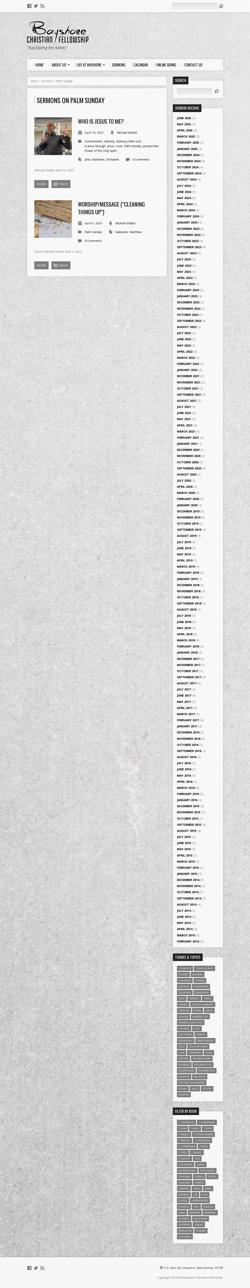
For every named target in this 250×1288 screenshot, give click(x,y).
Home (34, 81)
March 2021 (186, 431)
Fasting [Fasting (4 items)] (183, 1004)
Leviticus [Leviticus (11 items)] (184, 1206)
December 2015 (188, 806)
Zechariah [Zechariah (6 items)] (185, 1236)
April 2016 (184, 782)
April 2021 (184, 425)
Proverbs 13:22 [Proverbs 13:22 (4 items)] (203, 1064)
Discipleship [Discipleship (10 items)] (201, 986)
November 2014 (188, 886)
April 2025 (184, 130)
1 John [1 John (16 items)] (182, 1128)
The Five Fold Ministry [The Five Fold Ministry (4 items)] (192, 1082)
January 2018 (187, 652)
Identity (109, 141)
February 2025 (188, 142)
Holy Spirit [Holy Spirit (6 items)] (185, 1034)
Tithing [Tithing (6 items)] (183, 1088)
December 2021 (188, 376)
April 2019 (184, 560)
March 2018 (186, 640)
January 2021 (187, 444)
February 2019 (188, 573)
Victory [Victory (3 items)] (207, 1088)
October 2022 (187, 315)
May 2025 (184, 124)
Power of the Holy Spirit (100, 151)
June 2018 (184, 622)
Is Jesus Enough (95, 146)
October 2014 (187, 892)
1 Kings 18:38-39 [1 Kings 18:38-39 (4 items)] (204, 968)
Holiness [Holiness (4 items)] (184, 1028)
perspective (151, 146)
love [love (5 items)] (181, 1052)
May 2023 (184, 272)
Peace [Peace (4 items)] (209, 1052)
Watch (61, 184)
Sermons (47, 81)
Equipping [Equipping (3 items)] (185, 992)
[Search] (194, 6)
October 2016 (187, 745)
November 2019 (188, 517)
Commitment (93, 141)
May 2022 (184, 345)
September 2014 (189, 898)
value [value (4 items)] (194, 1088)
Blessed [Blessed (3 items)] (183, 974)
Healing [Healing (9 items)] (183, 1016)
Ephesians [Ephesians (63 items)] (184, 1176)
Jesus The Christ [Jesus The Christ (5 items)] (198, 1046)
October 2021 (187, 388)
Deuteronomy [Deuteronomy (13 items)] (187, 1170)
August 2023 (186, 253)
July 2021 (184, 407)
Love (119, 146)
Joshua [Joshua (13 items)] (183, 1200)
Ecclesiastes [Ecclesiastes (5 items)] (207, 1170)
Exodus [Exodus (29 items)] (199, 1176)
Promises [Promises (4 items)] (184, 1064)
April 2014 (184, 929)
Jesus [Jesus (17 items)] (182, 1046)
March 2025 (186, 136)
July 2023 (184, 259)
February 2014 (188, 941)
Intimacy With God (128, 141)
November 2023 (188, 235)
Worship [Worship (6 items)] (184, 1094)
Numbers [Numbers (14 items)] (184, 1218)
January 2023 (187, 296)
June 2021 (184, 413)
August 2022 (186, 327)
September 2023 (189, 247)
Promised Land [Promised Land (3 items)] (202, 1058)
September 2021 (189, 394)
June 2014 (184, 917)
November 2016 (188, 739)
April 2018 (184, 634)
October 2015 (187, 818)
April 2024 (184, 204)
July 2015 (184, 837)
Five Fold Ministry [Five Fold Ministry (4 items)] (202, 1004)
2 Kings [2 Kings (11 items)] (204, 1146)
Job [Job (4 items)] (195, 1194)
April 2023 (184, 278)
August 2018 (186, 609)
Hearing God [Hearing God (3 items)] (200, 1016)
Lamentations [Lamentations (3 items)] (200, 1200)
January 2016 (187, 800)
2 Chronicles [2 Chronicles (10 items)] (202, 1140)
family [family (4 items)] (208, 998)
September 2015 (189, 825)
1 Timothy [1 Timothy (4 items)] (184, 1140)
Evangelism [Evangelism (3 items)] (202, 992)
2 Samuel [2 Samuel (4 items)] (196, 1152)
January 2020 (187, 505)
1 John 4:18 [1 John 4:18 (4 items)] (185, 968)
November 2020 (188, 456)
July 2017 (184, 689)
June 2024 (184, 192)
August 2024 (186, 179)
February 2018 (188, 646)
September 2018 (189, 603)
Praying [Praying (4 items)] (183, 1058)
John (87, 159)
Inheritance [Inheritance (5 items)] (186, 1040)
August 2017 (186, 683)
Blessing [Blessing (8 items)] (197, 974)
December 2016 (188, 732)
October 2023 (187, 241)
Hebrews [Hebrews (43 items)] (184, 1188)
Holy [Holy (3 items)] (197, 1028)
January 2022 (187, 370)
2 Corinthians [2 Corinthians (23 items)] (187, 1146)
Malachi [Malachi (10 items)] (208, 1206)
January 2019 (187, 579)
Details (41, 184)
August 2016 (186, 757)
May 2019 (184, 554)
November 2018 (188, 591)
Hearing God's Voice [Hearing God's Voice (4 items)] (191, 1022)
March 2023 (186, 284)
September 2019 (189, 530)
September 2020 (189, 468)
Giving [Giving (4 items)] (197, 1010)
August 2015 (186, 831)
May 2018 (184, 628)
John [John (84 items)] (205, 1194)
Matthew (98, 159)
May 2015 (184, 849)
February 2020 (188, 499)
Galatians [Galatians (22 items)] (184, 1182)
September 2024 (189, 173)
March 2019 (186, 566)
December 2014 (188, 880)
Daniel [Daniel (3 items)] (201, 1164)
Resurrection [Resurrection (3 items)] (207, 1070)
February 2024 (188, 216)
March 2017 (186, 714)
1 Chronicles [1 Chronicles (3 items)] (186, 1122)
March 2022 (186, 358)
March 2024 (186, 210)
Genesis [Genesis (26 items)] (199, 1182)
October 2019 (187, 523)
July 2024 (184, 186)
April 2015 (184, 855)
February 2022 (188, 364)
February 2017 (188, 720)
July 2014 (184, 911)
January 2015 (187, 874)
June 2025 (184, 118)
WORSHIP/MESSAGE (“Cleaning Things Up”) (111, 208)
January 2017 (187, 726)
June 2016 (184, 769)
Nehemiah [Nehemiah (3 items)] (210, 1212)
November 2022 (188, 308)
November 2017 (188, 665)
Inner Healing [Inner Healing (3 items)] (205, 1040)
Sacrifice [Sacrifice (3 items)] (184, 1076)
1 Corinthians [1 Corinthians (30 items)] (207, 1122)
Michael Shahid (127, 132)
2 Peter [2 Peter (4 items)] (183, 1152)
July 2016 (184, 763)
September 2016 (189, 751)
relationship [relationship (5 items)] (186, 1070)
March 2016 (186, 788)
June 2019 (184, 548)
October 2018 (187, 597)
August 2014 (186, 904)
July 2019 (184, 542)
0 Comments (141, 159)
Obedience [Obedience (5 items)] (195, 1052)
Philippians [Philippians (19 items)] (200, 1218)
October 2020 (187, 462)
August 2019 (186, 536)
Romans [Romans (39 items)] (201, 1230)
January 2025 (187, 149)
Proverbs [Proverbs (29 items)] (184, 1224)
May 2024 (184, 198)
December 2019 (188, 511)
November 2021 (188, 382)
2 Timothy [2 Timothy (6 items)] (184, 1158)
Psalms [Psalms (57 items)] (198, 1224)
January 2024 (187, 222)
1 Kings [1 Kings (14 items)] (195, 1128)
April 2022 (184, 351)
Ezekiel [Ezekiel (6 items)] (212, 1176)
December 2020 (188, 450)
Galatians (121, 232)
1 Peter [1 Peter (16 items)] (208, 1128)
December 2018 (188, 585)
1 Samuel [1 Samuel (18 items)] (184, 1134)
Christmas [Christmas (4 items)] (185, 980)
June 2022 (184, 339)
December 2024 (188, 155)
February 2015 (188, 868)
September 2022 (189, 321)
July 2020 (184, 480)
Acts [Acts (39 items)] (197, 1158)
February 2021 (188, 437)
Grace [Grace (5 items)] (209, 1010)
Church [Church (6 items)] (199, 980)
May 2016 (184, 775)
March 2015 (186, 861)
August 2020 (186, 474)
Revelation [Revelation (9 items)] (185, 1230)
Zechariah (112, 159)
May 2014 (184, 923)
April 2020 (184, 487)
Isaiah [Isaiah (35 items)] (196, 1188)
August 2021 (186, 401)
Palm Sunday (64, 81)
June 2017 (184, 695)
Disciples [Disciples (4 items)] (184, 986)
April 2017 (184, 708)
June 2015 (184, 843)
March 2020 (186, 493)
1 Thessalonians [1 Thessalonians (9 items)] (203, 1134)
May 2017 (184, 702)
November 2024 (188, 161)
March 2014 (186, 935)
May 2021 (184, 419)
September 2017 (189, 677)
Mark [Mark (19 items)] (182, 1212)
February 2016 (188, 794)
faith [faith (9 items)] (182, 998)
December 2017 (188, 659)
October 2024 (187, 167)
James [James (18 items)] (208, 1188)
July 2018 (184, 616)
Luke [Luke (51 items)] (196, 1206)
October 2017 (187, 671)
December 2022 (188, 302)
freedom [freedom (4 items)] (184, 1010)
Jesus (110, 146)
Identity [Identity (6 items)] (201, 1034)
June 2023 (184, 266)
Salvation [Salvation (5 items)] (200, 1076)
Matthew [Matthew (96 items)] (195, 1212)
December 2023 (188, 229)
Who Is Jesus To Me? (101, 121)
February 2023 (188, 290)
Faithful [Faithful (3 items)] (194, 998)
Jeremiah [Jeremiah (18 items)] (184, 1194)
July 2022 (184, 333)
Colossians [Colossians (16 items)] (185, 1164)
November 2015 (188, 812)
